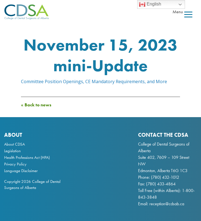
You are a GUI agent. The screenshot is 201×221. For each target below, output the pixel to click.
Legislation (12, 151)
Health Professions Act (21, 157)
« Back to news (36, 105)
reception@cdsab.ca (166, 204)
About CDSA (14, 144)
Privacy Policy (15, 164)
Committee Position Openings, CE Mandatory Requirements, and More (94, 81)
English (150, 4)
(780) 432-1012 (165, 177)
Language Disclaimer (21, 170)
